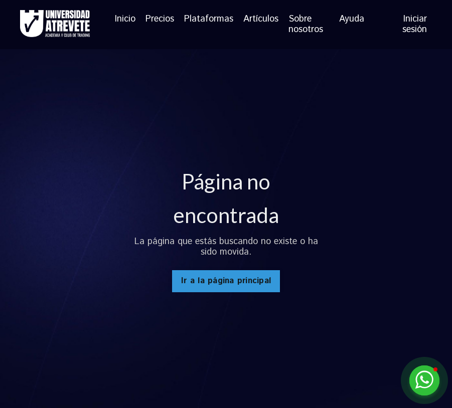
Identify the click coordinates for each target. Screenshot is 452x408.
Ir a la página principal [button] (226, 281)
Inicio (125, 20)
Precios (159, 20)
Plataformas (208, 20)
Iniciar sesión (414, 25)
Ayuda (351, 20)
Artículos (260, 20)
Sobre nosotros (305, 25)
